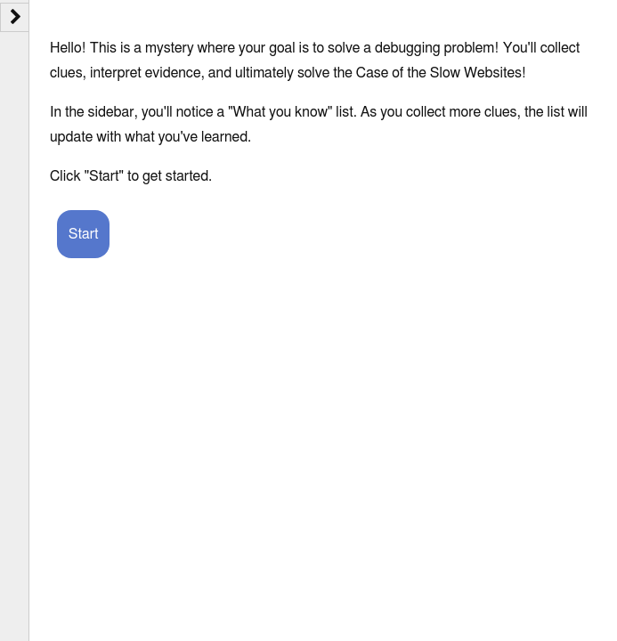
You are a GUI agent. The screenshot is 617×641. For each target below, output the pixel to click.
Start (84, 234)
